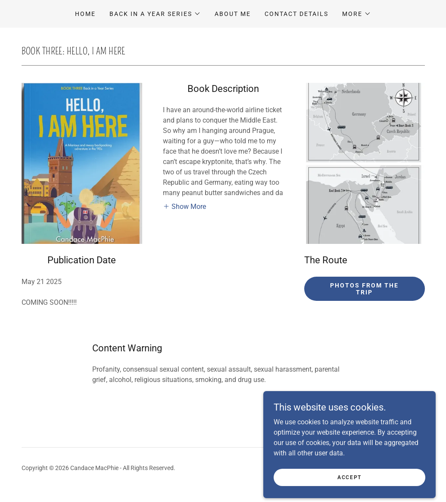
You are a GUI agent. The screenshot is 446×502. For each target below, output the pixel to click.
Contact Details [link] (296, 13)
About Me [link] (233, 13)
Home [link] (85, 13)
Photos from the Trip (364, 289)
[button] (155, 14)
